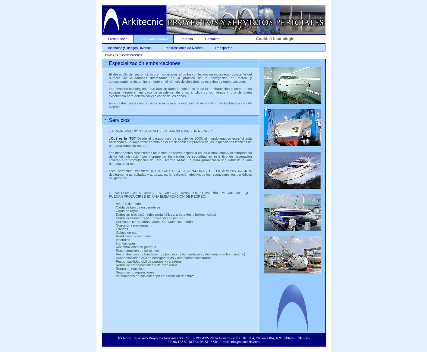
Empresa (186, 39)
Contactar (212, 39)
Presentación (117, 39)
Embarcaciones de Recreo (183, 48)
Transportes (223, 48)
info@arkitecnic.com (245, 342)
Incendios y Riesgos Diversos (130, 48)
